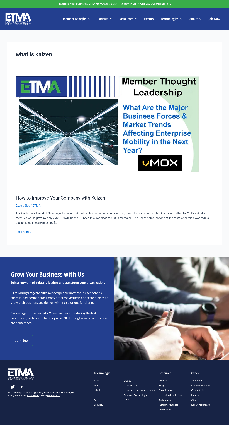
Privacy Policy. (33, 395)
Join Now (214, 19)
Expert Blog (23, 205)
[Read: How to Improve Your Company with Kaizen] (107, 133)
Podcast (105, 19)
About (195, 19)
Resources (128, 19)
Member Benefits (76, 19)
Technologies (171, 19)
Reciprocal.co (53, 395)
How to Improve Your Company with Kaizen (60, 198)
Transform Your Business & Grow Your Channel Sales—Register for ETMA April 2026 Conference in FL (114, 3)
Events (149, 19)
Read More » (23, 232)
